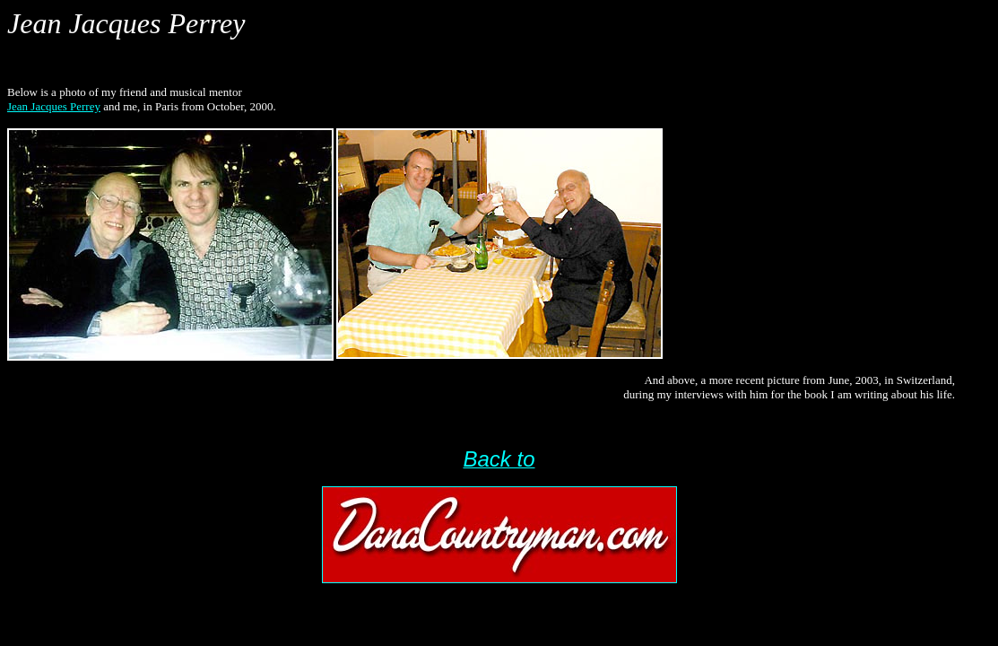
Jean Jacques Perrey (53, 106)
